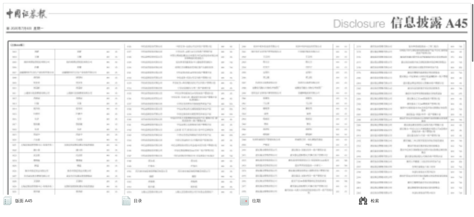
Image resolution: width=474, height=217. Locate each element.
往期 (256, 200)
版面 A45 (23, 200)
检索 (375, 200)
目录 (138, 200)
